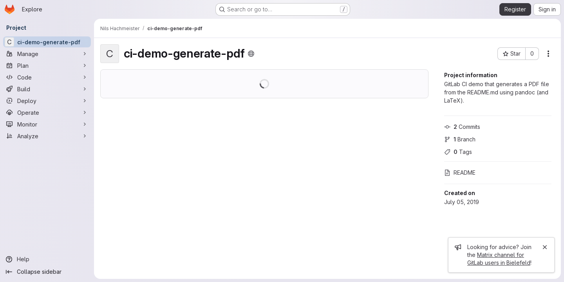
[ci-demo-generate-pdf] (47, 41)
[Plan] (47, 65)
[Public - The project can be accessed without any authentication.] (251, 54)
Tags (458, 151)
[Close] (545, 247)
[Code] (47, 77)
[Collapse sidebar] (47, 271)
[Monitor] (47, 124)
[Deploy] (47, 100)
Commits (462, 126)
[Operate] (47, 112)
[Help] (47, 259)
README (459, 172)
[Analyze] (47, 135)
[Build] (47, 88)
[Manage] (47, 53)
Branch (459, 139)
